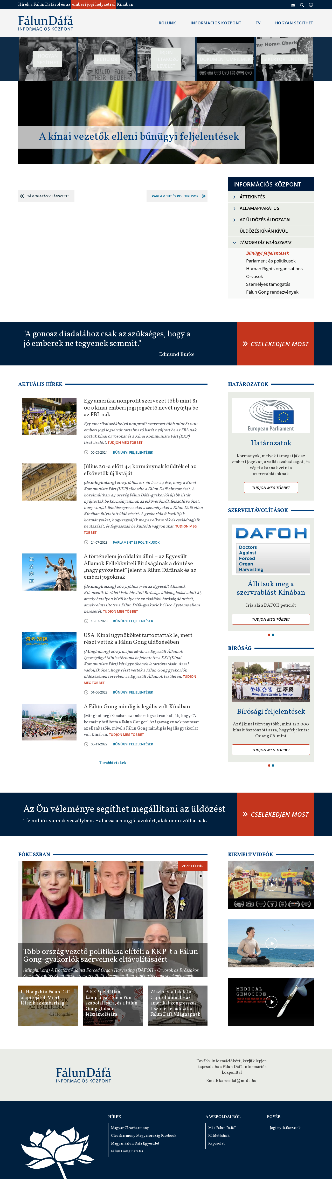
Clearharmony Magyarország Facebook (143, 1135)
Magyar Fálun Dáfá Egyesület (135, 1143)
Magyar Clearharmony (130, 1128)
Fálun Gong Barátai (127, 1151)
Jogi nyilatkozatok (285, 1128)
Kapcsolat (216, 1143)
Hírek (114, 1117)
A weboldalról (222, 1117)
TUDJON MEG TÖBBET (125, 442)
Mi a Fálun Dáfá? (222, 1128)
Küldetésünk (219, 1135)
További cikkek (112, 763)
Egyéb (273, 1117)
